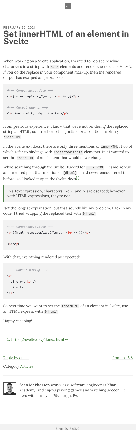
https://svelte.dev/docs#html (37, 335)
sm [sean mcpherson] (68, 6)
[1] (78, 175)
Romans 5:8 (122, 354)
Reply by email (16, 354)
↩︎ (66, 335)
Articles (26, 362)
